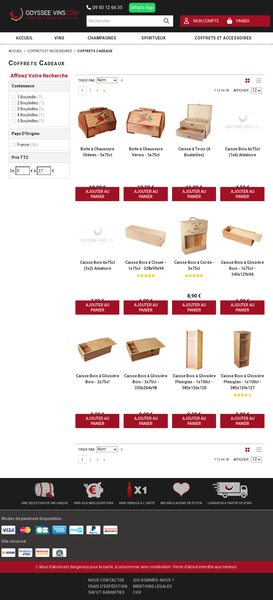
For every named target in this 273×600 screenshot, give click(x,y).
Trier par (86, 81)
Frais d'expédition (107, 586)
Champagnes (102, 38)
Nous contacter (106, 580)
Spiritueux (153, 38)
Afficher (241, 90)
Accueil (24, 38)
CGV (137, 592)
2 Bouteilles (30, 103)
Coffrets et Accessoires (223, 38)
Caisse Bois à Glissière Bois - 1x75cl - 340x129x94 (242, 268)
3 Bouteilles (30, 109)
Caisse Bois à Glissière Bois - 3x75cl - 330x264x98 (145, 382)
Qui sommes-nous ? (153, 580)
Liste (257, 80)
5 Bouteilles (30, 121)
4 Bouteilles (30, 115)
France (27, 144)
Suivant (104, 90)
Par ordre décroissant (122, 80)
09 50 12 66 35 (104, 7)
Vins (59, 38)
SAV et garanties (106, 592)
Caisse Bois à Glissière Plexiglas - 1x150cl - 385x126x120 (194, 382)
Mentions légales (152, 586)
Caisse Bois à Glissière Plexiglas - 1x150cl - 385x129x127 (242, 382)
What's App (142, 7)
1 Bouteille (29, 97)
